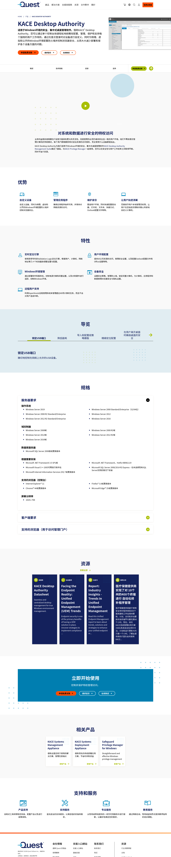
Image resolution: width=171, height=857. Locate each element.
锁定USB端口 (39, 338)
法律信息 (20, 827)
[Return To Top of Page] (151, 68)
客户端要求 (28, 517)
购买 (95, 824)
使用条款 (26, 827)
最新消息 (56, 833)
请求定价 (47, 52)
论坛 (74, 828)
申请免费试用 (27, 52)
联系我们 (97, 819)
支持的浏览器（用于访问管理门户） (45, 529)
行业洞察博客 (126, 819)
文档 (123, 824)
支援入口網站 (78, 819)
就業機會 (56, 837)
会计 (95, 837)
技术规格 (59, 68)
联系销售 (97, 828)
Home (20, 16)
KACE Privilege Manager (75, 148)
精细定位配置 (109, 338)
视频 (123, 837)
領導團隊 (56, 824)
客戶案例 (56, 828)
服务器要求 (28, 400)
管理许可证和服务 (100, 833)
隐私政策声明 (33, 827)
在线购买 (66, 52)
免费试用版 (148, 5)
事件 (123, 833)
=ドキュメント (126, 828)
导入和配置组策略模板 (85, 336)
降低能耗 (62, 338)
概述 (31, 68)
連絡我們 (56, 841)
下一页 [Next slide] (150, 335)
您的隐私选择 (21, 830)
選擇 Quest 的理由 (59, 819)
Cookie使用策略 (30, 830)
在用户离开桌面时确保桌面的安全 (132, 335)
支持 (114, 68)
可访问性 (20, 832)
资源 (86, 68)
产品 (27, 16)
